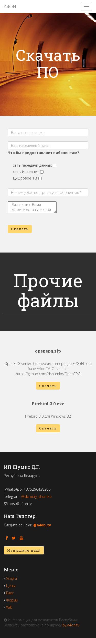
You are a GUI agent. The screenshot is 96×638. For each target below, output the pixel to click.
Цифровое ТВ (25, 178)
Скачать (20, 229)
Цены (10, 585)
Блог (10, 592)
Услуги (11, 578)
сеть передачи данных (32, 165)
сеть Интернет (26, 171)
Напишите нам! (24, 550)
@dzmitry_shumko (36, 496)
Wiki (9, 607)
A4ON (10, 6)
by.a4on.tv (70, 625)
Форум (12, 600)
